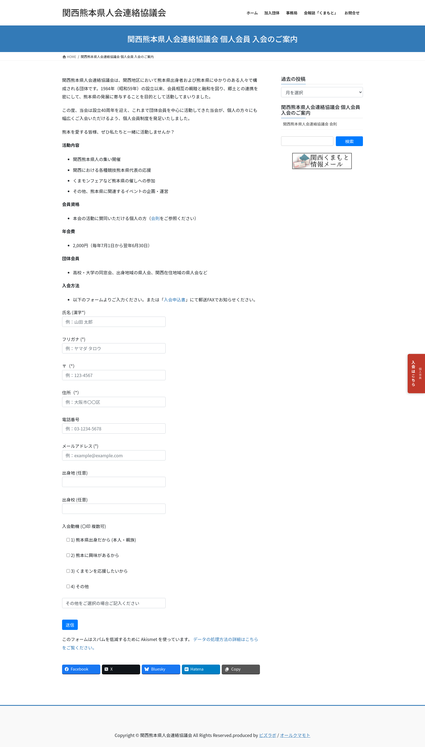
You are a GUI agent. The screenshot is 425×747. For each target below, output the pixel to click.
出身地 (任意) (114, 478)
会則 (155, 218)
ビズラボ (267, 735)
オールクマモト (295, 735)
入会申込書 (174, 299)
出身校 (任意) (114, 505)
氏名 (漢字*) (114, 318)
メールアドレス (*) (114, 451)
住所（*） (114, 398)
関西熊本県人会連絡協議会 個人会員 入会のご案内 (320, 109)
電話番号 (114, 425)
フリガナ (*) (114, 344)
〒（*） (114, 371)
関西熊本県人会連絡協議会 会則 (310, 124)
